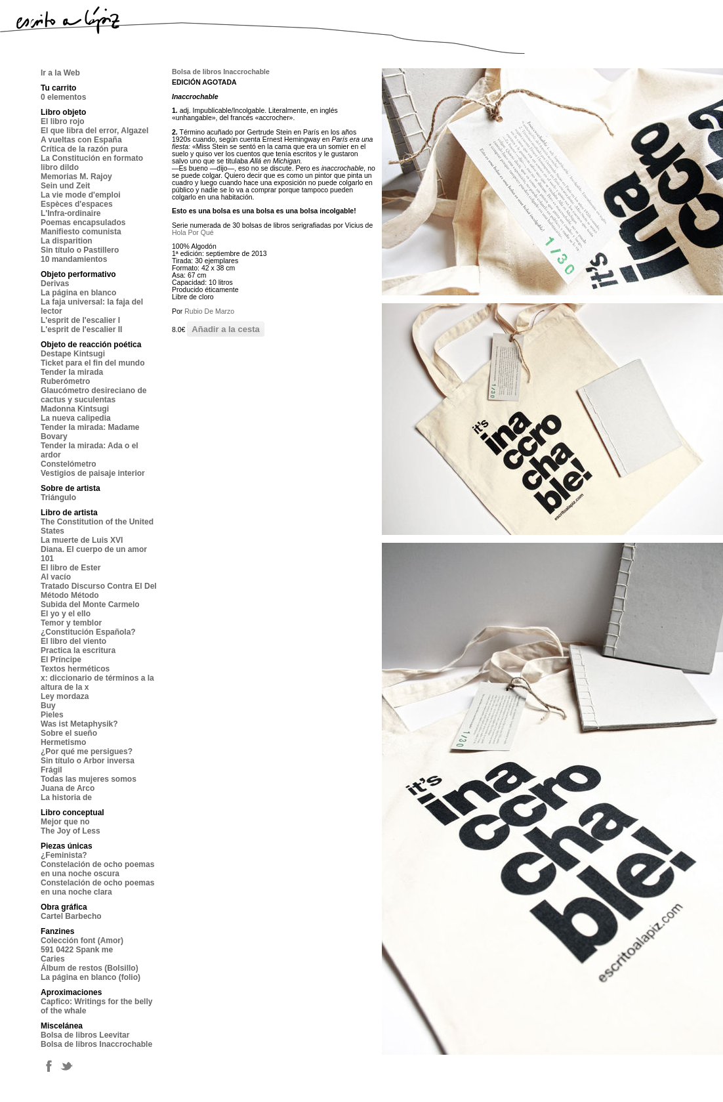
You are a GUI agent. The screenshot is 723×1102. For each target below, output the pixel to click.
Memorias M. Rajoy (76, 176)
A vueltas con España (81, 139)
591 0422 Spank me (77, 949)
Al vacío (56, 577)
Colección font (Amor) (82, 940)
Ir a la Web (60, 72)
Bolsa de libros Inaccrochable (96, 1044)
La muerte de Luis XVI (82, 540)
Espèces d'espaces (77, 204)
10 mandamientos (74, 259)
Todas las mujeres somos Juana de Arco (88, 783)
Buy (48, 705)
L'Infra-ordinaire (71, 213)
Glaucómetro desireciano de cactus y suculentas (93, 395)
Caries (53, 959)
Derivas (55, 283)
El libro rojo (63, 121)
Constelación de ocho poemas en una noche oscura (97, 869)
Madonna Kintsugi (75, 408)
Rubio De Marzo (209, 311)
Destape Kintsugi (73, 353)
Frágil (51, 769)
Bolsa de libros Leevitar (85, 1035)
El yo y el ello (66, 613)
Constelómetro (68, 464)
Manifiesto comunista (81, 231)
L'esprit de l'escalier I (80, 320)
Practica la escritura (78, 650)
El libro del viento (73, 641)
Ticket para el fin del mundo (92, 363)
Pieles (52, 714)
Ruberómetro (65, 381)
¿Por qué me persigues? (87, 751)
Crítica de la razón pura (84, 149)
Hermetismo (63, 742)
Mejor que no (65, 821)
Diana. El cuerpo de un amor (94, 549)
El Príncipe (61, 659)
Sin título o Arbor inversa (87, 760)
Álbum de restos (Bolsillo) (89, 968)
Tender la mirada (72, 372)
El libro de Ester (70, 567)
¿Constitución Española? (88, 632)
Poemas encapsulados (83, 222)
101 (47, 558)
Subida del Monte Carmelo (90, 604)
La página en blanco (78, 292)
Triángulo (58, 497)
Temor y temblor (71, 622)
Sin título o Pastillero (80, 250)
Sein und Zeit (65, 185)
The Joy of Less (70, 831)
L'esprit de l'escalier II (81, 329)
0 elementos (63, 97)
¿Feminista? (64, 855)
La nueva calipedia (76, 418)
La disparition (67, 240)
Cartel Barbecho (71, 916)
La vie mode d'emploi (81, 195)
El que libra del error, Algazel (94, 130)
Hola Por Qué (193, 232)
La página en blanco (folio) (90, 977)
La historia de (66, 797)
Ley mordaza (65, 696)
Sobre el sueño (69, 733)
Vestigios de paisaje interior (93, 473)
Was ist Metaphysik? (79, 724)
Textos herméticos (75, 668)
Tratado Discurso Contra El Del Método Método (99, 591)
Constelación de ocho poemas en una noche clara (97, 887)
